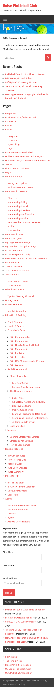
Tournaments (12, 274)
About (8, 498)
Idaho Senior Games (17, 281)
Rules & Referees (14, 448)
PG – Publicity (17, 352)
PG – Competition (19, 340)
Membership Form (14, 234)
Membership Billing (17, 202)
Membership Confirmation (21, 214)
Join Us (9, 164)
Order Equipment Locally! (18, 254)
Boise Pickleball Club (20, 5)
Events (8, 125)
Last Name (8, 565)
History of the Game (17, 509)
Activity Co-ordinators (18, 521)
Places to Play (12, 475)
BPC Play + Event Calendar (21, 486)
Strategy (11, 429)
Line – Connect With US (17, 168)
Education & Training (15, 315)
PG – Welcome (17, 364)
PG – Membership (19, 348)
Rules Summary (15, 471)
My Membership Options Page (20, 246)
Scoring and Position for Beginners (30, 417)
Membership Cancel (17, 206)
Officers (11, 513)
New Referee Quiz (16, 459)
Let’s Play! (12, 494)
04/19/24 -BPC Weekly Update (21, 82)
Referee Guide (14, 463)
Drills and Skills (17, 425)
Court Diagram (14, 321)
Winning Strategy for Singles (24, 436)
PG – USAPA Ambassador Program (27, 360)
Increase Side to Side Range (26, 386)
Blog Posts (10, 113)
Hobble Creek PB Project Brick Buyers (24, 156)
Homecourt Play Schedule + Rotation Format (28, 160)
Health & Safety (15, 326)
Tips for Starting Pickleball (20, 296)
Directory (12, 198)
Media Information (16, 311)
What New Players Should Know (28, 401)
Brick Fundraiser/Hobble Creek (20, 117)
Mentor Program (13, 238)
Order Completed (14, 250)
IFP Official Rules (16, 455)
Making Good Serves (22, 409)
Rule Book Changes (17, 467)
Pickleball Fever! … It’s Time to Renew (24, 74)
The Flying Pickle (13, 660)
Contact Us (10, 121)
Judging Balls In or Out (23, 421)
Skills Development (17, 369)
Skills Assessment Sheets (20, 187)
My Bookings (14, 144)
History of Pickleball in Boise (21, 505)
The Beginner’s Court (21, 390)
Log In (8, 172)
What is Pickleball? (14, 289)
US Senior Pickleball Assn (18, 668)
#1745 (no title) (15, 482)
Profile (10, 226)
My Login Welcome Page (18, 242)
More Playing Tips (19, 375)
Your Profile (13, 230)
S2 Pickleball (11, 656)
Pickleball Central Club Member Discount (26, 258)
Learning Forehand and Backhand (29, 413)
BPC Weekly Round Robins (18, 78)
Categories (13, 136)
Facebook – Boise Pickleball (19, 152)
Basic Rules (17, 397)
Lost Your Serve (20, 382)
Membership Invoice (17, 218)
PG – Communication (20, 336)
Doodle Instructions (17, 490)
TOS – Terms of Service (17, 270)
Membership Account (16, 191)
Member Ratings (13, 176)
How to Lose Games (20, 444)
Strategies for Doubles (21, 440)
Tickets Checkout (14, 266)
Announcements (13, 304)
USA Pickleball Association (18, 672)
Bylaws (11, 517)
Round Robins (12, 262)
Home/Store (11, 300)
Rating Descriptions (17, 183)
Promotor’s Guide (16, 330)
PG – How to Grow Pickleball (24, 344)
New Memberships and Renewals (24, 222)
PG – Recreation (18, 356)
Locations (12, 140)
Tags (9, 148)
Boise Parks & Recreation (18, 664)
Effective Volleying (21, 405)
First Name (8, 552)
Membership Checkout (19, 210)
